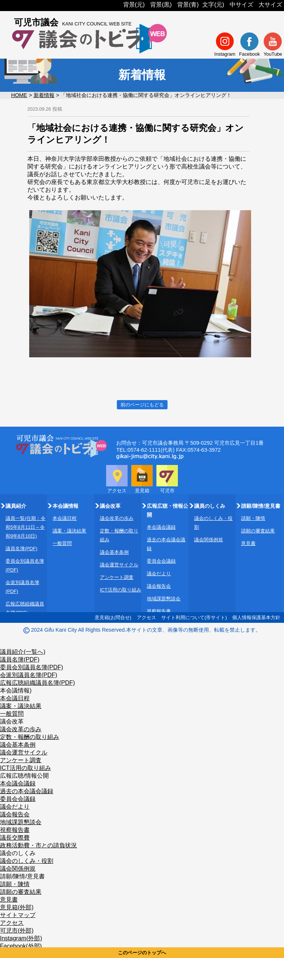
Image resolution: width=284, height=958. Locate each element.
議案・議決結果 (69, 531)
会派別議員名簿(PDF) (28, 675)
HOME (19, 95)
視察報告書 (159, 611)
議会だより (159, 573)
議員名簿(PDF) (21, 548)
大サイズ (270, 4)
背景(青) (188, 4)
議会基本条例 (114, 552)
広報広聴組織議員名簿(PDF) (37, 683)
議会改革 (12, 721)
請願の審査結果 (258, 531)
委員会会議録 (161, 561)
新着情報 (44, 95)
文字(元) (213, 4)
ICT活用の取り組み (120, 590)
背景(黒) (161, 4)
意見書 (248, 543)
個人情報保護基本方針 (256, 617)
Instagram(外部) (21, 938)
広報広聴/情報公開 (24, 776)
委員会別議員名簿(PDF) (31, 667)
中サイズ (241, 4)
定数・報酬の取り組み (29, 737)
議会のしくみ (18, 853)
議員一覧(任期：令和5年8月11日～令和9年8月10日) (25, 527)
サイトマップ (18, 915)
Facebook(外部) (21, 946)
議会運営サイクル (119, 564)
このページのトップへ (142, 952)
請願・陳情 (253, 518)
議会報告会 (159, 586)
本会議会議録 (161, 527)
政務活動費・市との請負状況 (38, 845)
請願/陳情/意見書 (22, 876)
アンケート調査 (116, 577)
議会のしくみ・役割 (26, 861)
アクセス (146, 617)
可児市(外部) (17, 930)
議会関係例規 (208, 539)
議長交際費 (15, 837)
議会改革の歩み (116, 518)
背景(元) (134, 4)
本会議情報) (15, 690)
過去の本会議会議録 (26, 791)
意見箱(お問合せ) (113, 617)
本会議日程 (65, 518)
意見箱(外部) (17, 907)
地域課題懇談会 (163, 598)
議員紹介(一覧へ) (22, 652)
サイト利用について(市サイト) (194, 617)
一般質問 (62, 543)
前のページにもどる (142, 404)
